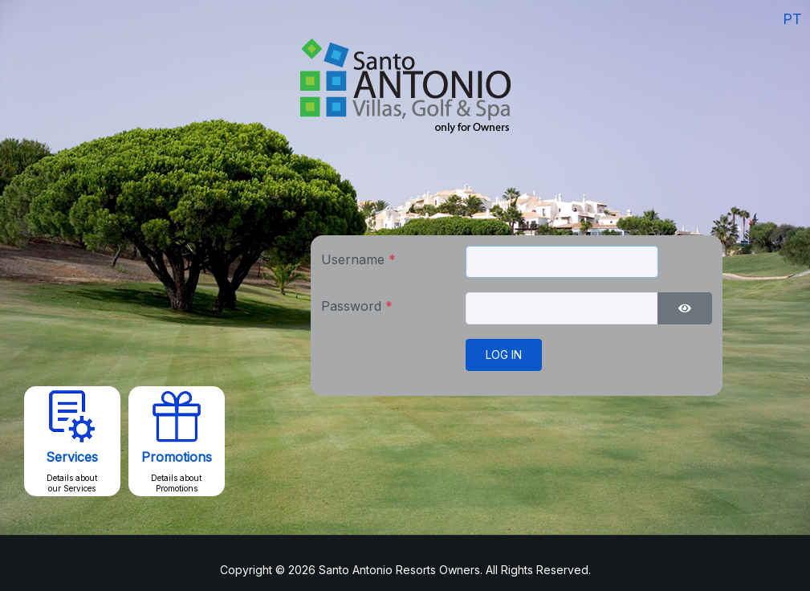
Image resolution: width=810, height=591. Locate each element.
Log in (504, 354)
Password (357, 306)
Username (358, 259)
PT (792, 18)
